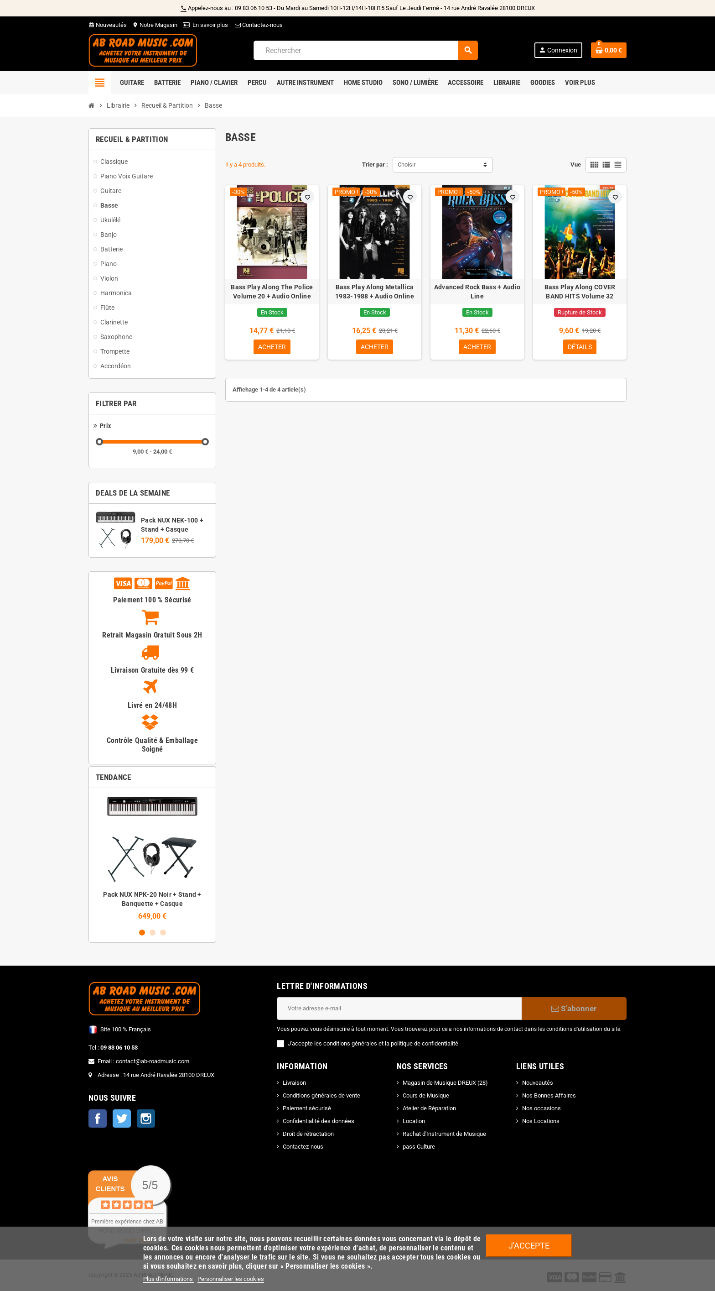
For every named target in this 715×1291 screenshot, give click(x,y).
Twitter (122, 1118)
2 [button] (152, 933)
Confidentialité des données (318, 1121)
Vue (575, 164)
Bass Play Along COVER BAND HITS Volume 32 (580, 291)
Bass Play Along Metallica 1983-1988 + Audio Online (374, 291)
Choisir (406, 164)
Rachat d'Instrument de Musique (444, 1133)
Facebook (97, 1118)
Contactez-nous (258, 24)
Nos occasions (541, 1108)
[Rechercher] (365, 50)
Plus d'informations (168, 1278)
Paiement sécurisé (307, 1108)
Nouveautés (107, 24)
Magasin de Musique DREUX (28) (445, 1082)
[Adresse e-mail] (399, 1008)
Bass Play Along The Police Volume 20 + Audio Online (272, 291)
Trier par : (375, 164)
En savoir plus (210, 24)
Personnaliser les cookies (230, 1278)
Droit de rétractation (308, 1133)
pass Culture (419, 1146)
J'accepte (528, 1245)
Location (414, 1121)
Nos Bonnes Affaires (549, 1095)
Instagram (146, 1118)
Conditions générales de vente (321, 1095)
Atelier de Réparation (429, 1108)
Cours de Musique (426, 1095)
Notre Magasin (154, 24)
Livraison (294, 1082)
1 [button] (142, 933)
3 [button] (163, 933)
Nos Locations (541, 1121)
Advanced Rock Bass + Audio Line (477, 291)
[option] (152, 857)
